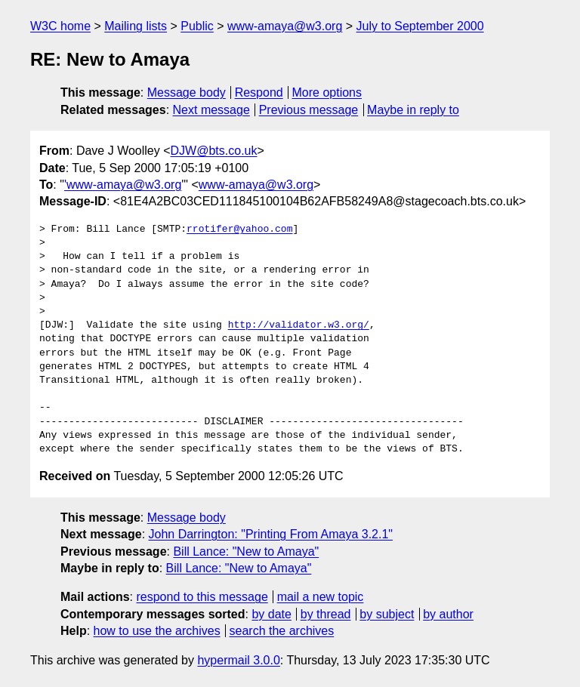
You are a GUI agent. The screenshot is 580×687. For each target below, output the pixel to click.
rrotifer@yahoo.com (239, 229)
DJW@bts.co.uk (214, 150)
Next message (211, 109)
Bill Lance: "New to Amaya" (246, 551)
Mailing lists (135, 26)
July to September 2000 (420, 26)
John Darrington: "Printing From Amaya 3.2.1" (271, 534)
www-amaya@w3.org (284, 26)
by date (271, 614)
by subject (386, 614)
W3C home (60, 26)
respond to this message (201, 596)
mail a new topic (320, 596)
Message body (186, 92)
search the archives (282, 630)
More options (327, 92)
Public (197, 26)
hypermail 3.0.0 (238, 660)
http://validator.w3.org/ (298, 325)
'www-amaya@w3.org (122, 184)
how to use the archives (157, 630)
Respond (259, 92)
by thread (326, 614)
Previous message (309, 109)
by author (448, 614)
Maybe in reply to (413, 109)
